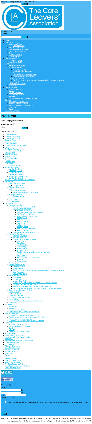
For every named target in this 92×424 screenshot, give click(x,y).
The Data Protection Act (25, 214)
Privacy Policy (10, 153)
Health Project (14, 82)
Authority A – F (22, 218)
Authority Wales (22, 227)
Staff (10, 53)
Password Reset (15, 165)
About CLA (9, 42)
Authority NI (21, 225)
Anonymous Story (23, 241)
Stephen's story (22, 248)
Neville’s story (22, 254)
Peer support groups (20, 274)
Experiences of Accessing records (24, 75)
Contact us (12, 107)
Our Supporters (14, 201)
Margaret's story (22, 250)
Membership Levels (15, 171)
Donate (4, 33)
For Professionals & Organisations (21, 105)
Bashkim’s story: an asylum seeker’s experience (33, 252)
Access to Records (11, 351)
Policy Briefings (18, 268)
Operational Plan (18, 46)
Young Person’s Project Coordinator (25, 192)
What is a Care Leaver (16, 187)
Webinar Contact (11, 359)
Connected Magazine (12, 111)
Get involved (9, 344)
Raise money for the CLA (17, 94)
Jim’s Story (21, 256)
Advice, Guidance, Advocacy (19, 103)
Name (3, 387)
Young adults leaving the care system (18, 337)
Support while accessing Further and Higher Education (32, 286)
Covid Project (17, 277)
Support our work (11, 87)
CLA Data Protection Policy (14, 364)
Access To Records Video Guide (24, 207)
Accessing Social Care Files (18, 102)
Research (12, 85)
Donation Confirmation (12, 136)
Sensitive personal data (25, 210)
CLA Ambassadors (15, 55)
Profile (11, 163)
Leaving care (17, 279)
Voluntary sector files (12, 350)
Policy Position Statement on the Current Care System (28, 317)
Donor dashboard (11, 144)
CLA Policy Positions (16, 60)
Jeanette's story (22, 259)
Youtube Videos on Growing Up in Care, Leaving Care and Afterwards (37, 288)
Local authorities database (22, 71)
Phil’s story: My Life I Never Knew (28, 257)
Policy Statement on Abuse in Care (21, 319)
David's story (21, 247)
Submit (4, 414)
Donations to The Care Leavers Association (24, 312)
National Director (19, 191)
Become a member (15, 89)
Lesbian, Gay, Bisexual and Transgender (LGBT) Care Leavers (35, 283)
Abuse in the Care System (14, 335)
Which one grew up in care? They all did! (19, 340)
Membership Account (12, 167)
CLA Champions (14, 57)
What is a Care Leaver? (17, 47)
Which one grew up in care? (18, 49)
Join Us (7, 160)
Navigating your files (20, 236)
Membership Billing (15, 169)
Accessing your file (19, 69)
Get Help (8, 100)
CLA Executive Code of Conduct (16, 145)
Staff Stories (13, 200)
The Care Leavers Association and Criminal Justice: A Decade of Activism (38, 80)
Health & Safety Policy (13, 360)
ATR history (13, 263)
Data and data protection (22, 209)
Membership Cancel (16, 178)
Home (7, 40)
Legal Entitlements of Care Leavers (25, 284)
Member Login (10, 162)
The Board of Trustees (17, 51)
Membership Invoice (16, 172)
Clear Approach (18, 272)
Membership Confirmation (18, 176)
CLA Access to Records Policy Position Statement (26, 321)
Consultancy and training (17, 295)
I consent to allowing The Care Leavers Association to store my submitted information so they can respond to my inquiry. (48, 402)
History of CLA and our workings (20, 297)
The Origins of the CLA (17, 198)
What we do (9, 203)
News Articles (13, 299)
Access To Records (16, 67)
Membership (13, 306)
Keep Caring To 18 (15, 62)
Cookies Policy (10, 156)
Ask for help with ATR (20, 73)
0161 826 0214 (6, 31)
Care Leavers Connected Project (20, 290)
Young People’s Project (17, 66)
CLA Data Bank (10, 135)
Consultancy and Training (17, 84)
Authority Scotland (23, 230)
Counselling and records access (24, 76)
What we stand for (11, 313)
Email (3, 395)
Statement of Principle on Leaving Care (22, 315)
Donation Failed (10, 140)
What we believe (10, 58)
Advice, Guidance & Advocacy (19, 326)
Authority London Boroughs (26, 228)
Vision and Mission (15, 194)
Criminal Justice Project (17, 78)
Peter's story (21, 261)
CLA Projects (9, 64)
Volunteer (12, 96)
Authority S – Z (22, 223)
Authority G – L (22, 219)
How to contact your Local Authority (25, 216)
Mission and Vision (15, 44)
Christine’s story (22, 245)
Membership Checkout (16, 174)
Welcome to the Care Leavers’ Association (20, 180)
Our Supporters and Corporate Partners (23, 98)
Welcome (8, 355)
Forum (7, 147)
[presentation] (16, 409)
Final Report (17, 294)
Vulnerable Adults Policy (13, 362)
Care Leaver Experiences (14, 357)
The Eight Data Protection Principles (30, 212)
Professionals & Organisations (19, 331)
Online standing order (12, 342)
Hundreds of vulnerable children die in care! (27, 301)
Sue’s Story (21, 243)
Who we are (9, 181)
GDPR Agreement (7, 398)
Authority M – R (22, 221)
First (22, 390)
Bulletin (11, 109)
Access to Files (10, 333)
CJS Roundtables (19, 266)
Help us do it (9, 304)
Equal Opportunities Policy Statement (18, 366)
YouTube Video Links (12, 348)
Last (22, 392)
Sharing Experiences (16, 93)
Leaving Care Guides (20, 281)
